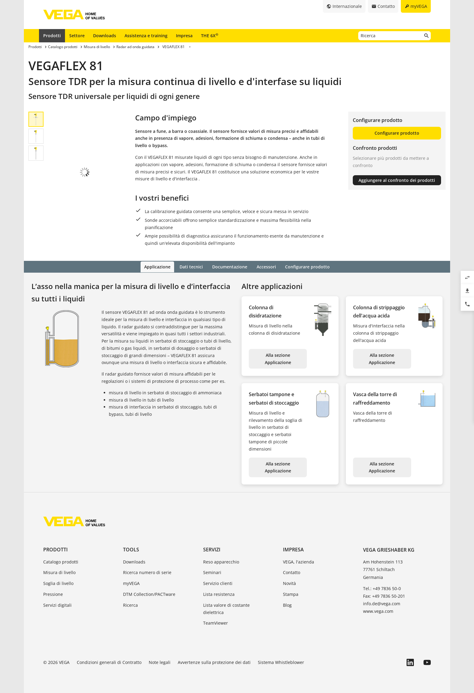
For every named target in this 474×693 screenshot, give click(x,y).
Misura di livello (59, 572)
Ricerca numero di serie (147, 572)
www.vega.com (378, 611)
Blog (287, 604)
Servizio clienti (217, 583)
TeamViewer (215, 623)
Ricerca (130, 604)
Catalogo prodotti (60, 561)
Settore (77, 35)
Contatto (291, 572)
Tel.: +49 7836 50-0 (382, 588)
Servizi (211, 549)
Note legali (159, 662)
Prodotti (52, 35)
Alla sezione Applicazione (278, 358)
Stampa (290, 593)
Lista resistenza (219, 593)
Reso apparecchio (221, 561)
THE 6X (209, 35)
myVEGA (131, 583)
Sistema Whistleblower (281, 662)
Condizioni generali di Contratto (109, 662)
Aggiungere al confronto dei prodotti (397, 180)
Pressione (53, 593)
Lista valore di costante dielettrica (226, 608)
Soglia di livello (58, 583)
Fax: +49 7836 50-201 (384, 595)
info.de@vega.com (381, 603)
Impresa (184, 35)
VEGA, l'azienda (298, 561)
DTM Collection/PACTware (149, 593)
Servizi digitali (57, 604)
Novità (289, 583)
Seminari (212, 572)
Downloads (104, 35)
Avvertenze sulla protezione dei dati (214, 662)
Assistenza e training (146, 35)
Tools (131, 549)
